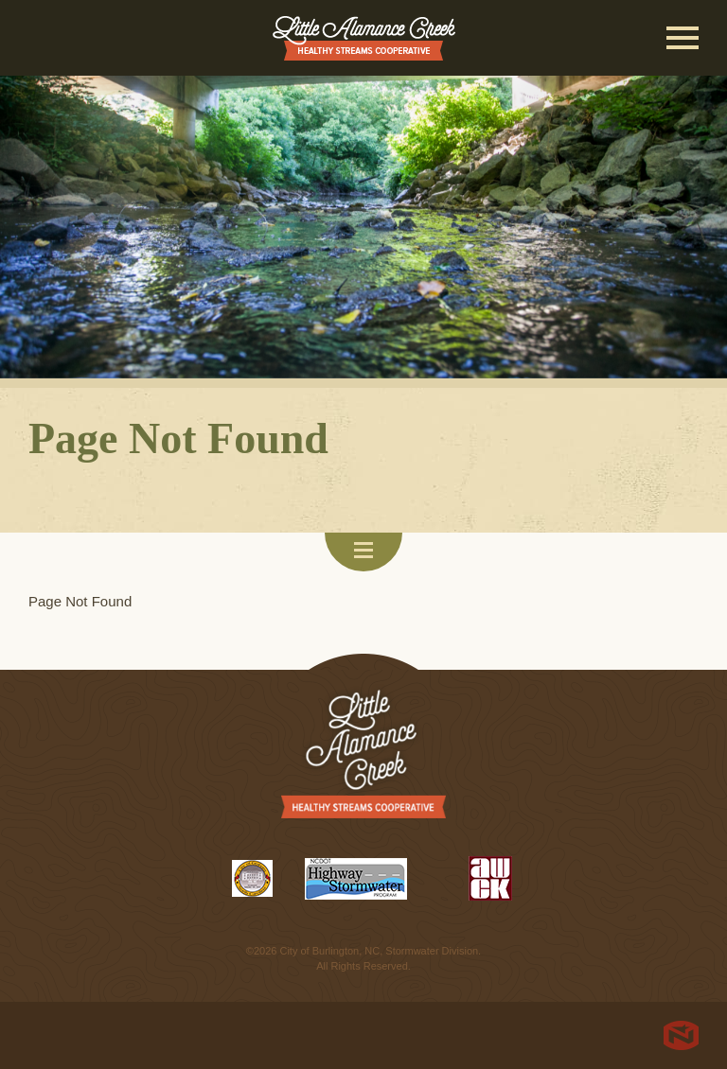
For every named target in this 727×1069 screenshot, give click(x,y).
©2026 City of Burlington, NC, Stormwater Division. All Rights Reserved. (363, 958)
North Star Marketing (681, 1035)
